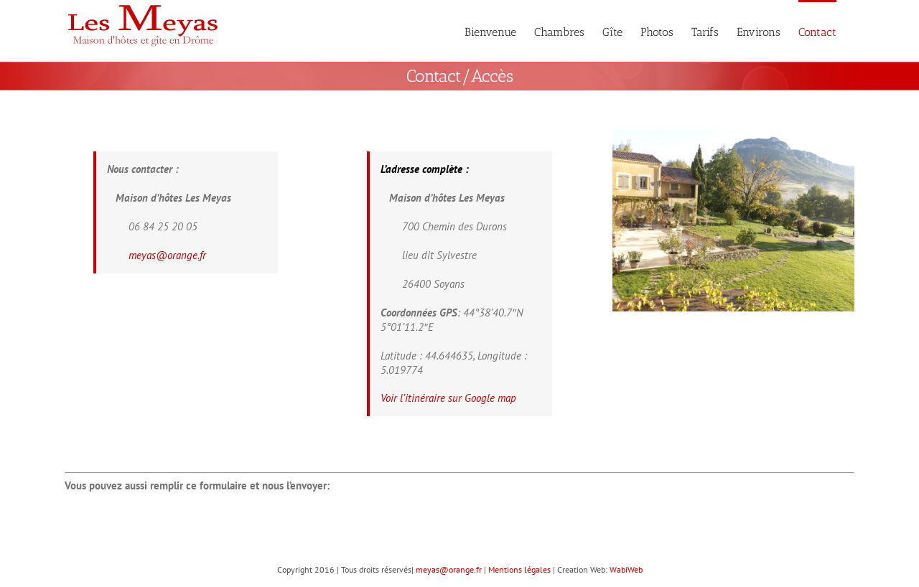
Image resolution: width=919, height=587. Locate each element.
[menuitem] (490, 31)
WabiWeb (626, 569)
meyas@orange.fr (167, 255)
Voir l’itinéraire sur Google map (448, 398)
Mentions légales (519, 569)
